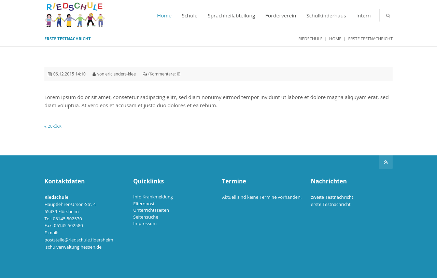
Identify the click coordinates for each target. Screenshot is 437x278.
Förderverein (280, 15)
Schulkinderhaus (326, 15)
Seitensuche (145, 217)
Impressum (145, 223)
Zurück (54, 126)
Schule (189, 15)
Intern (363, 15)
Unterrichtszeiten (151, 210)
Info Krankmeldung (153, 197)
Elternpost (143, 203)
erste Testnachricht (330, 204)
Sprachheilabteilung (231, 15)
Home (164, 15)
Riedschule (310, 39)
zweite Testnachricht (332, 197)
